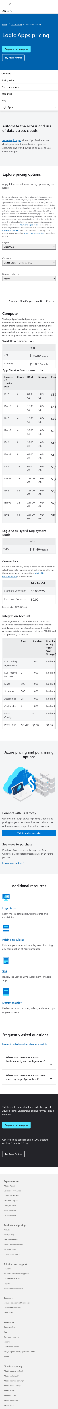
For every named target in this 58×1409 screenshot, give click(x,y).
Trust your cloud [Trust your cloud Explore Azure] (10, 1205)
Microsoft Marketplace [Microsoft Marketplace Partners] (12, 1308)
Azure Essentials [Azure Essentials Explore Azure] (10, 1210)
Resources (7, 93)
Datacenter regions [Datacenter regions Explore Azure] (11, 1200)
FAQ (4, 100)
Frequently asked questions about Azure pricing (25, 1044)
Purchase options (10, 87)
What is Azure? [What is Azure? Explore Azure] (9, 1186)
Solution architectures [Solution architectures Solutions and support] (12, 1278)
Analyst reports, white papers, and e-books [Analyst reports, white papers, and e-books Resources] (19, 1352)
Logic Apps (7, 107)
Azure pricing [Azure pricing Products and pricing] (9, 1235)
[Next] (53, 301)
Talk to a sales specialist (29, 833)
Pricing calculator (13, 939)
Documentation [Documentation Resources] (9, 1327)
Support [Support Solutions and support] (7, 1283)
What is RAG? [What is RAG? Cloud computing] (9, 1405)
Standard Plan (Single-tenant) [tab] (25, 301)
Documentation (12, 1002)
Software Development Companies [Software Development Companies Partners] (17, 1303)
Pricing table (8, 80)
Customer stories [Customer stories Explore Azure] (10, 1215)
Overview (6, 73)
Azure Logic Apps (11, 140)
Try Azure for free (13, 57)
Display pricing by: (10, 274)
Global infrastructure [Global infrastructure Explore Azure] (11, 1196)
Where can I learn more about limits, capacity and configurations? (25, 1059)
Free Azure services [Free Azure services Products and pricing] (11, 1239)
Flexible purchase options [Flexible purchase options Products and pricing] (13, 1244)
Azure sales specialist (10, 230)
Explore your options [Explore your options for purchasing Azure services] (12, 863)
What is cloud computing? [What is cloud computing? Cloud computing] (13, 1371)
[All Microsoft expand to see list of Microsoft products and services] (4, 4)
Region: (5, 242)
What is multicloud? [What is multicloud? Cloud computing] (11, 1376)
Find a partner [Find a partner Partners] (9, 1313)
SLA (4, 971)
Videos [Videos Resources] (6, 1356)
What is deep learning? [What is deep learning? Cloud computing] (12, 1386)
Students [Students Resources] (7, 1342)
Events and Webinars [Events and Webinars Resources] (11, 1347)
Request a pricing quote (16, 49)
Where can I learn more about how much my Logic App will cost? (25, 1077)
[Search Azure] (10, 4)
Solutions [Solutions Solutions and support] (7, 1269)
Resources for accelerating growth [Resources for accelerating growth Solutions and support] (16, 1274)
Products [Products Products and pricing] (7, 1230)
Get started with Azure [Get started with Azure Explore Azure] (12, 1191)
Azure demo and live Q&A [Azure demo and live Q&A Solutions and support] (13, 1288)
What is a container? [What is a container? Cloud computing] (11, 1400)
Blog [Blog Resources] (5, 1332)
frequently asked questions (34, 233)
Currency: (6, 258)
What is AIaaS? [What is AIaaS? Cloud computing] (9, 1391)
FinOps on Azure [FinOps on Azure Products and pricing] (10, 1249)
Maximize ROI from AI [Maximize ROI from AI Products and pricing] (12, 1254)
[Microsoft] (29, 2)
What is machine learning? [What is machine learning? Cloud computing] (14, 1381)
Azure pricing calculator (29, 224)
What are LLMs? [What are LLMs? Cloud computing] (10, 1395)
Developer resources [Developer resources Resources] (11, 1337)
